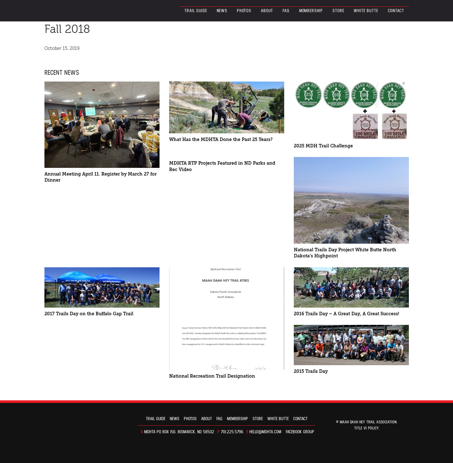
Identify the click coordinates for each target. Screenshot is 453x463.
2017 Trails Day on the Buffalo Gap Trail (88, 314)
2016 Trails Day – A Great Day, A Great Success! (346, 314)
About (267, 11)
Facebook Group (300, 432)
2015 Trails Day (311, 371)
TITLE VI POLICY (366, 428)
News (222, 11)
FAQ (286, 11)
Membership (311, 11)
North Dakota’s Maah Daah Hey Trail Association (72, 11)
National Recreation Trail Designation (212, 376)
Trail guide (195, 11)
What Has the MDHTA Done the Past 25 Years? (221, 139)
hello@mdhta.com (265, 432)
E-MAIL (75, 57)
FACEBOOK (47, 57)
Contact (396, 11)
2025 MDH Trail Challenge (323, 146)
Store (338, 11)
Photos (244, 11)
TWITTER (59, 57)
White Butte (366, 11)
